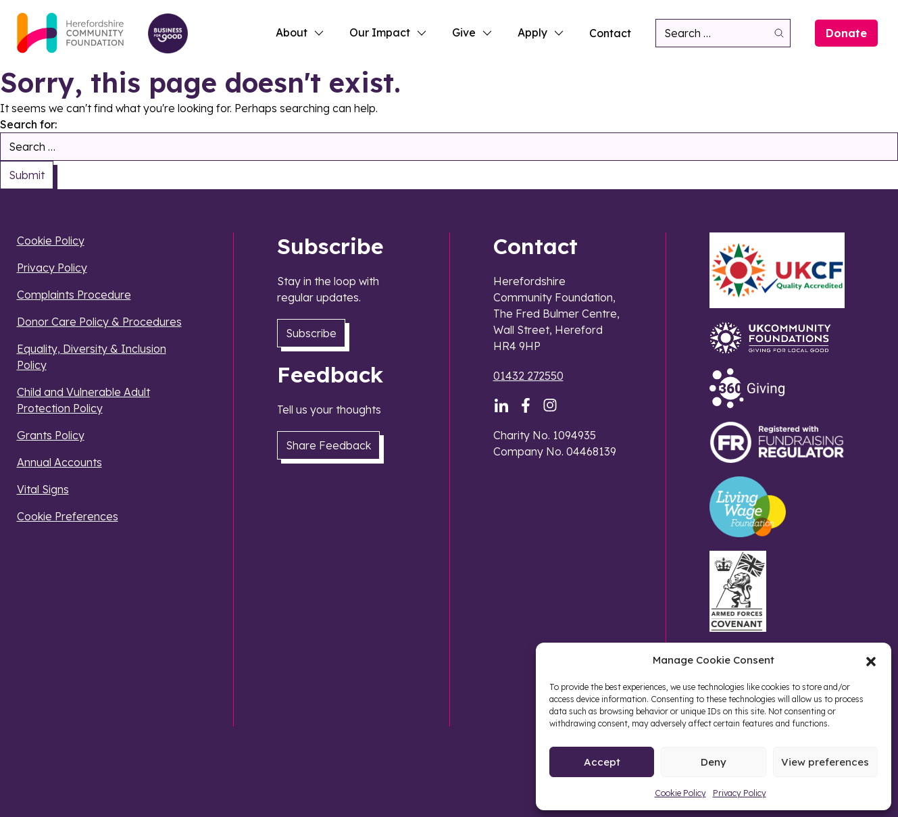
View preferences (825, 762)
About (300, 32)
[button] (871, 660)
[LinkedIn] (501, 405)
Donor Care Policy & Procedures (99, 321)
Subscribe (311, 333)
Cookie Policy (680, 793)
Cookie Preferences (67, 516)
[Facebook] (526, 405)
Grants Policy (50, 435)
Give (472, 32)
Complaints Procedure (74, 294)
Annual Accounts (59, 462)
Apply (541, 32)
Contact (610, 33)
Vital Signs (43, 489)
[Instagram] (550, 405)
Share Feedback (328, 445)
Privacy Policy (739, 793)
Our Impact (388, 32)
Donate (846, 33)
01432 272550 (528, 375)
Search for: (28, 124)
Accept (602, 762)
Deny (713, 762)
